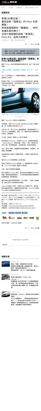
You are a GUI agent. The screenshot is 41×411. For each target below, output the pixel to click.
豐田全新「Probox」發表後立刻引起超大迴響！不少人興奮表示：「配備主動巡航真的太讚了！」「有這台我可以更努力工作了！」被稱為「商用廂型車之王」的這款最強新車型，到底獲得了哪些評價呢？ (25, 299)
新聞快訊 (19, 7)
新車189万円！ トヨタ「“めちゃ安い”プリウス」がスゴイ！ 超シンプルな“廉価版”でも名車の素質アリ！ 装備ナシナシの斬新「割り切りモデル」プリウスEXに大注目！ (20, 198)
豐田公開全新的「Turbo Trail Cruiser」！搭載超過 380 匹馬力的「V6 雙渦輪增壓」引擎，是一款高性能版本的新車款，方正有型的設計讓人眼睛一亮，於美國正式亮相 (25, 282)
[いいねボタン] (26, 44)
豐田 (24, 213)
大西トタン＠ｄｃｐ (15, 204)
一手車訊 (10, 7)
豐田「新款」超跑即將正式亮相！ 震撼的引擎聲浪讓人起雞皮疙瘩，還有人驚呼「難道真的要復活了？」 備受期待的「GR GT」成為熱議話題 (24, 267)
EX (11, 213)
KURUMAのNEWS (20, 40)
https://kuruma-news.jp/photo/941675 (21, 206)
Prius (18, 213)
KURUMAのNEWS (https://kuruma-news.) (22, 208)
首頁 (3, 7)
